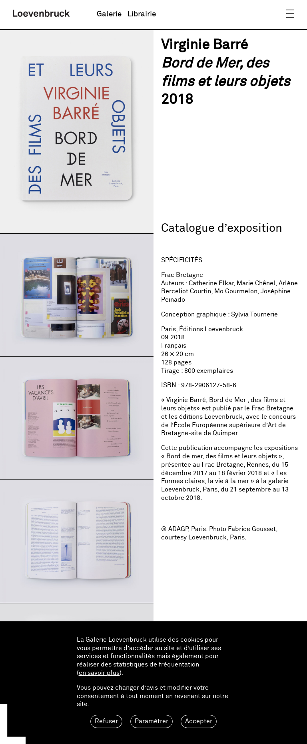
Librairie (142, 14)
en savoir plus (99, 673)
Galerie (109, 14)
